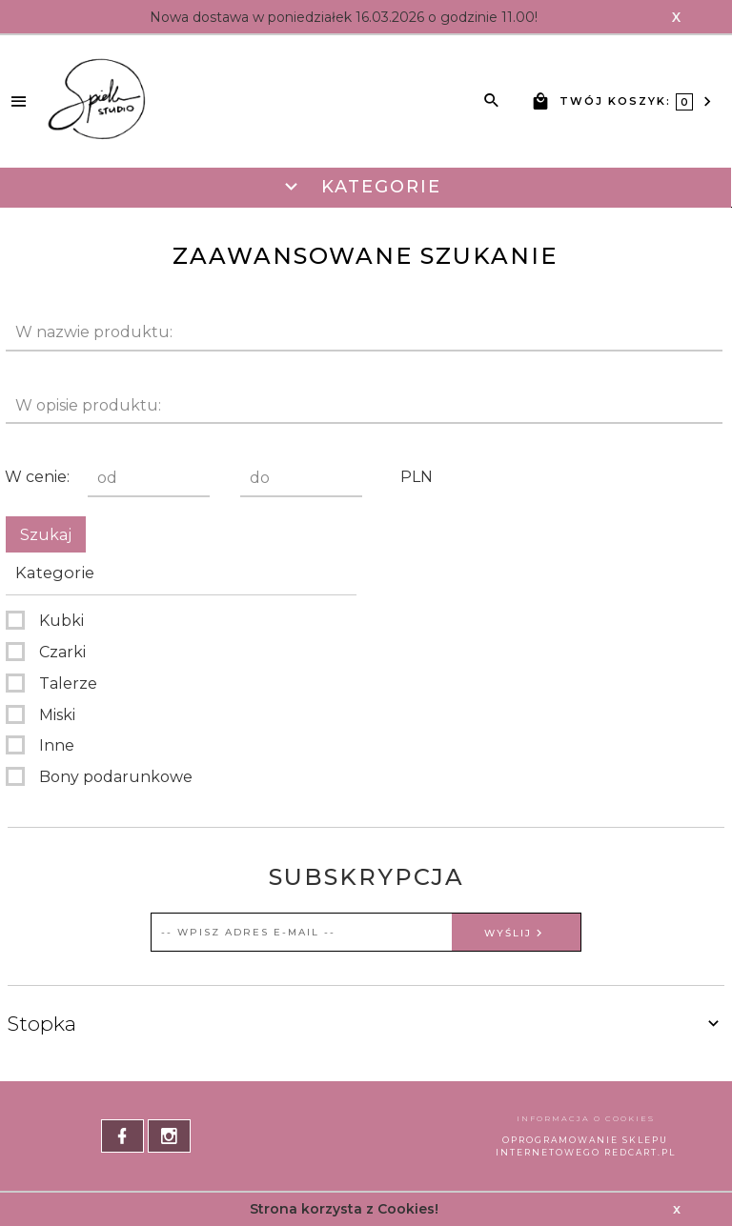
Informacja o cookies (586, 1118)
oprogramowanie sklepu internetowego (582, 1146)
